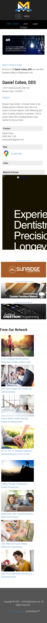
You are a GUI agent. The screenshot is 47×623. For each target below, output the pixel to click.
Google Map (16, 153)
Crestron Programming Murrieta (23, 302)
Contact (23, 27)
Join (25, 23)
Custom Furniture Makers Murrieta (23, 281)
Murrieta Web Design (16, 611)
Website (6, 97)
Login (35, 23)
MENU (27, 16)
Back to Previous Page (12, 65)
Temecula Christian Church (23, 260)
